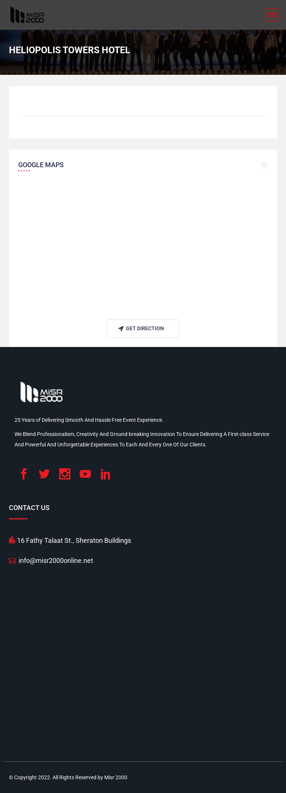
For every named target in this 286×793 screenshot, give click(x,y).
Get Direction (140, 328)
